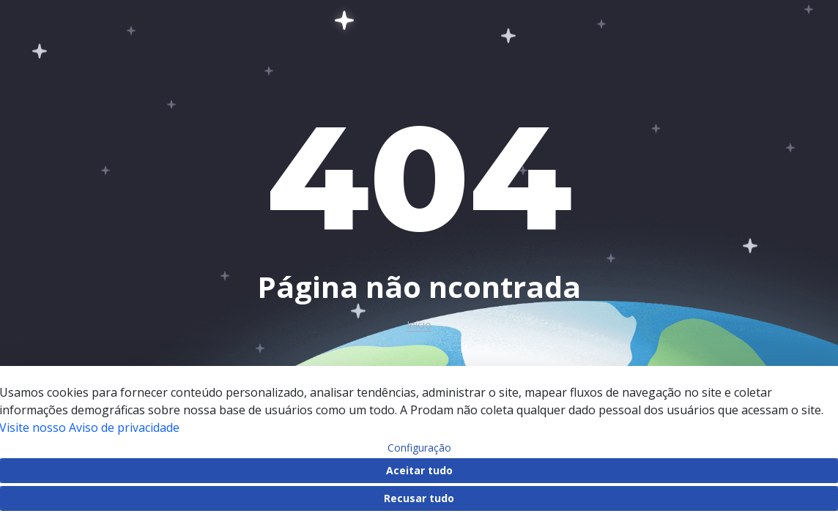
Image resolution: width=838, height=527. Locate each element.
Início (419, 325)
